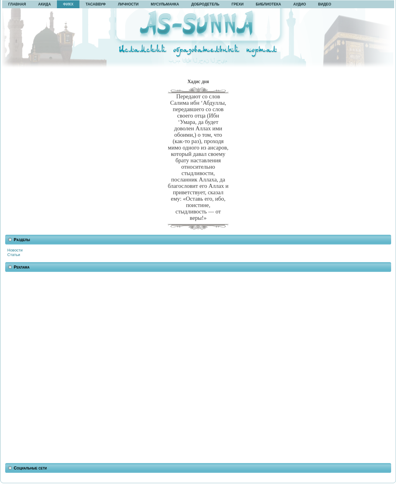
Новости (15, 250)
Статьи (13, 254)
